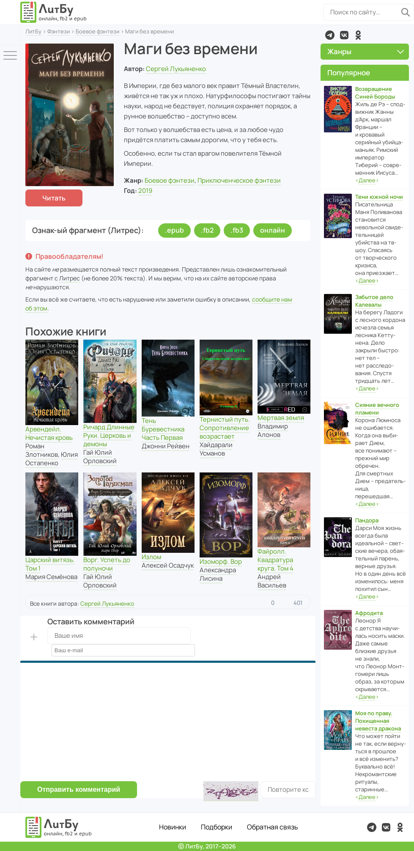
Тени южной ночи (379, 196)
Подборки (216, 827)
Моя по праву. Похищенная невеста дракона (378, 720)
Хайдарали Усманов (216, 449)
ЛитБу (33, 31)
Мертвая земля (281, 417)
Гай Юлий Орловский (100, 456)
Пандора (366, 520)
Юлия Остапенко (51, 458)
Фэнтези (58, 31)
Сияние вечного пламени (377, 408)
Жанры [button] (365, 51)
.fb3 (236, 230)
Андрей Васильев (272, 581)
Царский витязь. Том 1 (50, 564)
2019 (145, 190)
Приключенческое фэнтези (239, 180)
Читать (54, 198)
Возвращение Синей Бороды (375, 92)
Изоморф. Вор (221, 561)
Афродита (369, 613)
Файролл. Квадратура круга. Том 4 (275, 560)
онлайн (272, 230)
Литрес (69, 278)
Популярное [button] (348, 72)
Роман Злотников (41, 450)
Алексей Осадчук (168, 565)
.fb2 (207, 230)
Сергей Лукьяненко (176, 68)
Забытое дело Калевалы (374, 300)
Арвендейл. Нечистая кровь (49, 433)
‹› (367, 180)
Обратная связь (272, 827)
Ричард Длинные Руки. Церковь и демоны (108, 435)
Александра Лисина (218, 574)
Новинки (172, 827)
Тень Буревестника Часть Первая (163, 429)
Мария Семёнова (51, 576)
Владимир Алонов (273, 430)
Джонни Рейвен (165, 446)
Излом (151, 556)
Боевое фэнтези (97, 31)
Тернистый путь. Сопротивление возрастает (225, 428)
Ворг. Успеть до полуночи (106, 564)
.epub (174, 230)
